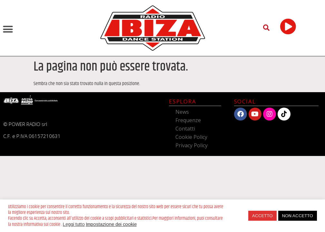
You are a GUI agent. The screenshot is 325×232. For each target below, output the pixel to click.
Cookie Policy (191, 136)
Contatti (185, 128)
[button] (8, 29)
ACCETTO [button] (262, 215)
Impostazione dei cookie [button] (111, 224)
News (182, 111)
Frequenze (188, 120)
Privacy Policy (191, 145)
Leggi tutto (74, 224)
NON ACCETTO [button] (297, 215)
